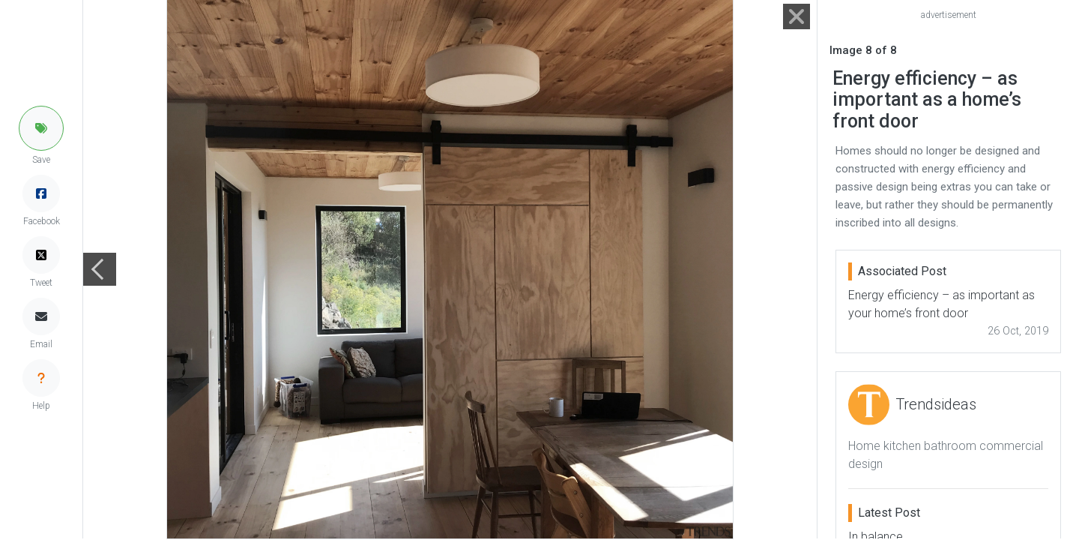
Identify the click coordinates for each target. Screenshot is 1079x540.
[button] (41, 128)
